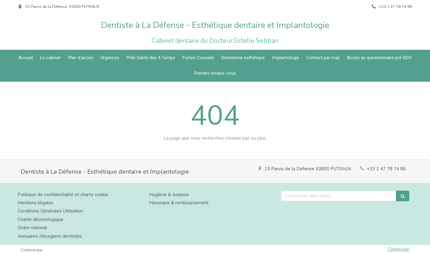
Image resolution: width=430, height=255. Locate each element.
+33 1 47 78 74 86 (386, 169)
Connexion (398, 249)
